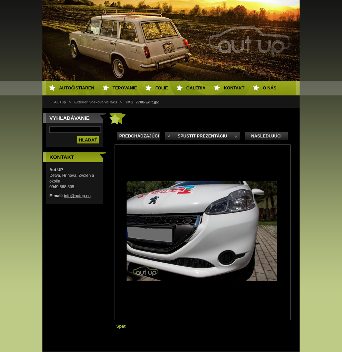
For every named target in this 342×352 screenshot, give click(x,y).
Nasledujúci (266, 135)
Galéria (196, 87)
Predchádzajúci (139, 135)
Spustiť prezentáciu (202, 135)
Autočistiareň (76, 87)
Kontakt (234, 87)
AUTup (60, 102)
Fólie (161, 87)
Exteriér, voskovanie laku (95, 102)
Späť (121, 326)
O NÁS (270, 87)
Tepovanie (125, 87)
